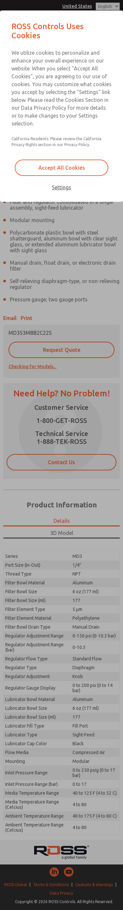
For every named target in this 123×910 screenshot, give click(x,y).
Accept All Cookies (61, 168)
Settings (61, 187)
